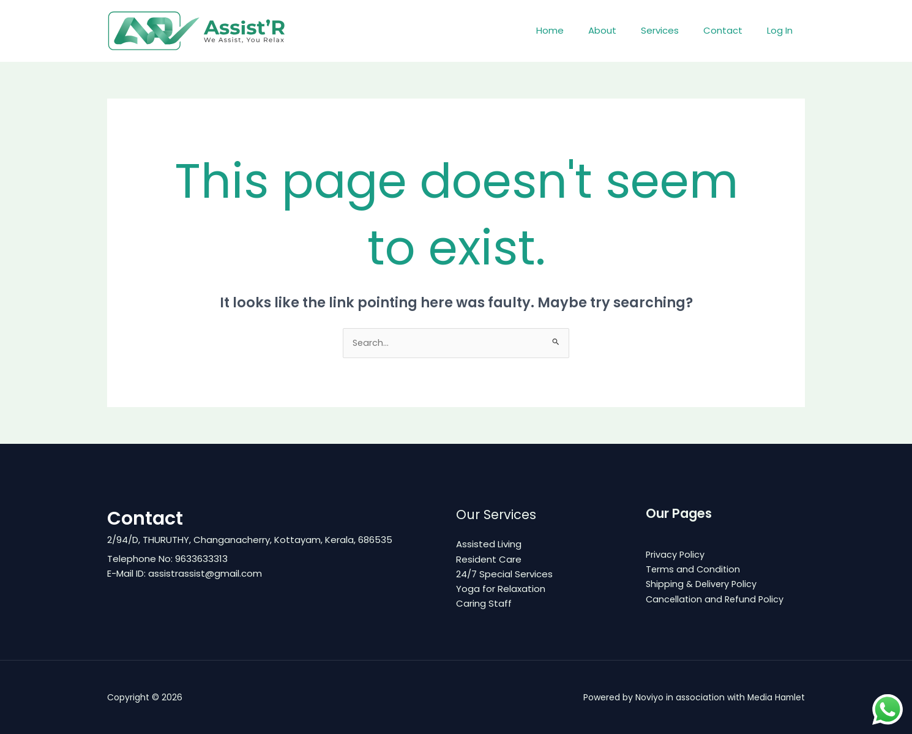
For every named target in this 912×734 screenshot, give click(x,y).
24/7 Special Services (504, 573)
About (624, 30)
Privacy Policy (676, 555)
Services (675, 30)
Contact (732, 30)
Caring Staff (484, 603)
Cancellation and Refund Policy (716, 599)
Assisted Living (488, 544)
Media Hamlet (775, 697)
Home (577, 30)
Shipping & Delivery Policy (702, 584)
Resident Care (488, 559)
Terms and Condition (694, 569)
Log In (783, 30)
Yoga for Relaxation (500, 588)
